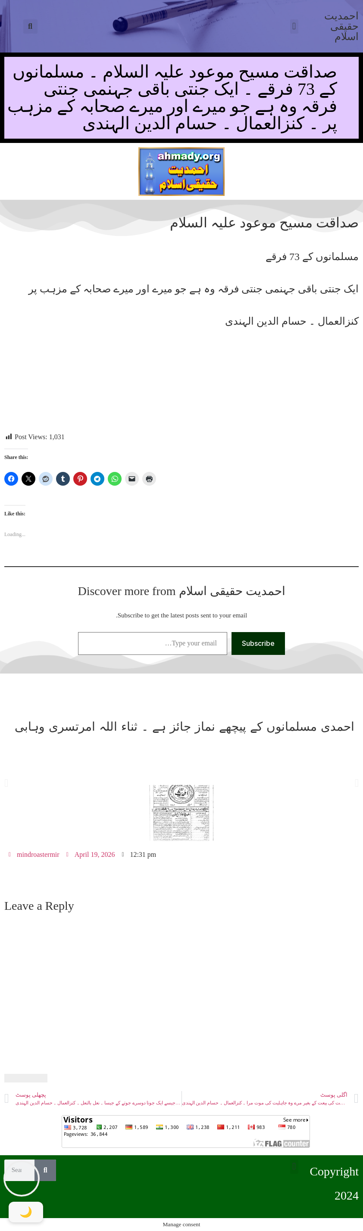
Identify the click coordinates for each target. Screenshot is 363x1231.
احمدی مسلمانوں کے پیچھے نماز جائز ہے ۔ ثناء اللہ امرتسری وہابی (184, 726)
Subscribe (258, 643)
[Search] (45, 1170)
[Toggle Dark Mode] (26, 1212)
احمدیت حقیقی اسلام (341, 26)
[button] (30, 26)
